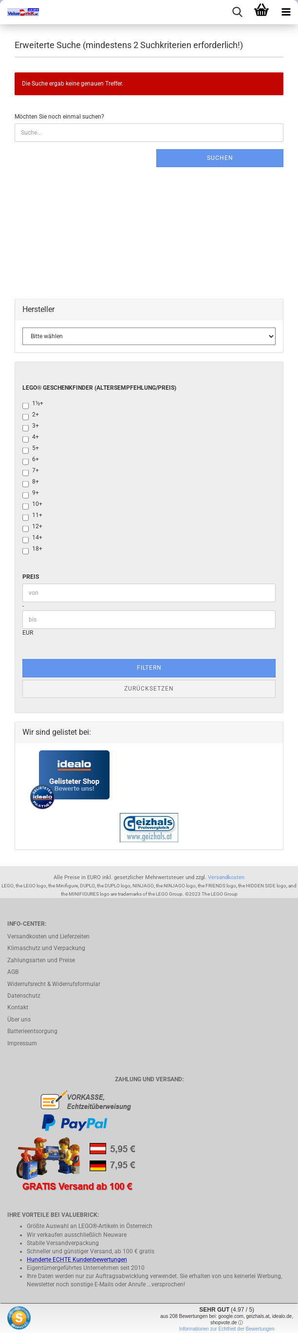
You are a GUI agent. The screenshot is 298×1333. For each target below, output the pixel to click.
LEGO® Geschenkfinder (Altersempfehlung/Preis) (99, 387)
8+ (30, 482)
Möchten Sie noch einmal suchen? (59, 116)
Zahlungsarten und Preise (41, 960)
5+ (30, 449)
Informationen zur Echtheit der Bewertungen (227, 1329)
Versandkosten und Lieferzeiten (48, 936)
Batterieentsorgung (32, 1031)
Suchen (220, 158)
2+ (30, 415)
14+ (32, 538)
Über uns (19, 1019)
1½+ (32, 404)
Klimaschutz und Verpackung (46, 948)
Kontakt (17, 1007)
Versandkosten (226, 877)
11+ (32, 516)
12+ (32, 527)
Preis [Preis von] (30, 576)
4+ (30, 437)
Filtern (149, 667)
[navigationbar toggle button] (286, 12)
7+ (30, 471)
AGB (13, 972)
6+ (30, 460)
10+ (32, 505)
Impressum (22, 1043)
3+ (30, 426)
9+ (30, 493)
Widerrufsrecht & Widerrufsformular (53, 984)
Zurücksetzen (149, 688)
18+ (32, 549)
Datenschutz (23, 995)
